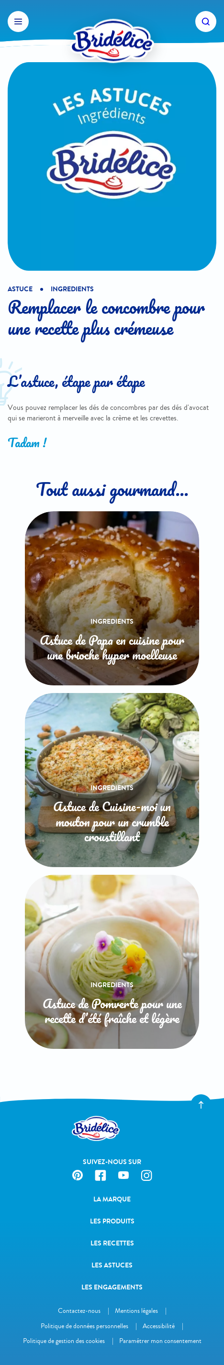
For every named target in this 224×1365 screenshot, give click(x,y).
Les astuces (112, 1265)
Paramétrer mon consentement (160, 1340)
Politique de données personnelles (84, 1326)
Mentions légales (136, 1310)
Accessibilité (159, 1326)
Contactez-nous (79, 1310)
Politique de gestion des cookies (64, 1340)
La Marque (112, 1199)
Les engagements (112, 1287)
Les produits (112, 1221)
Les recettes (112, 1243)
